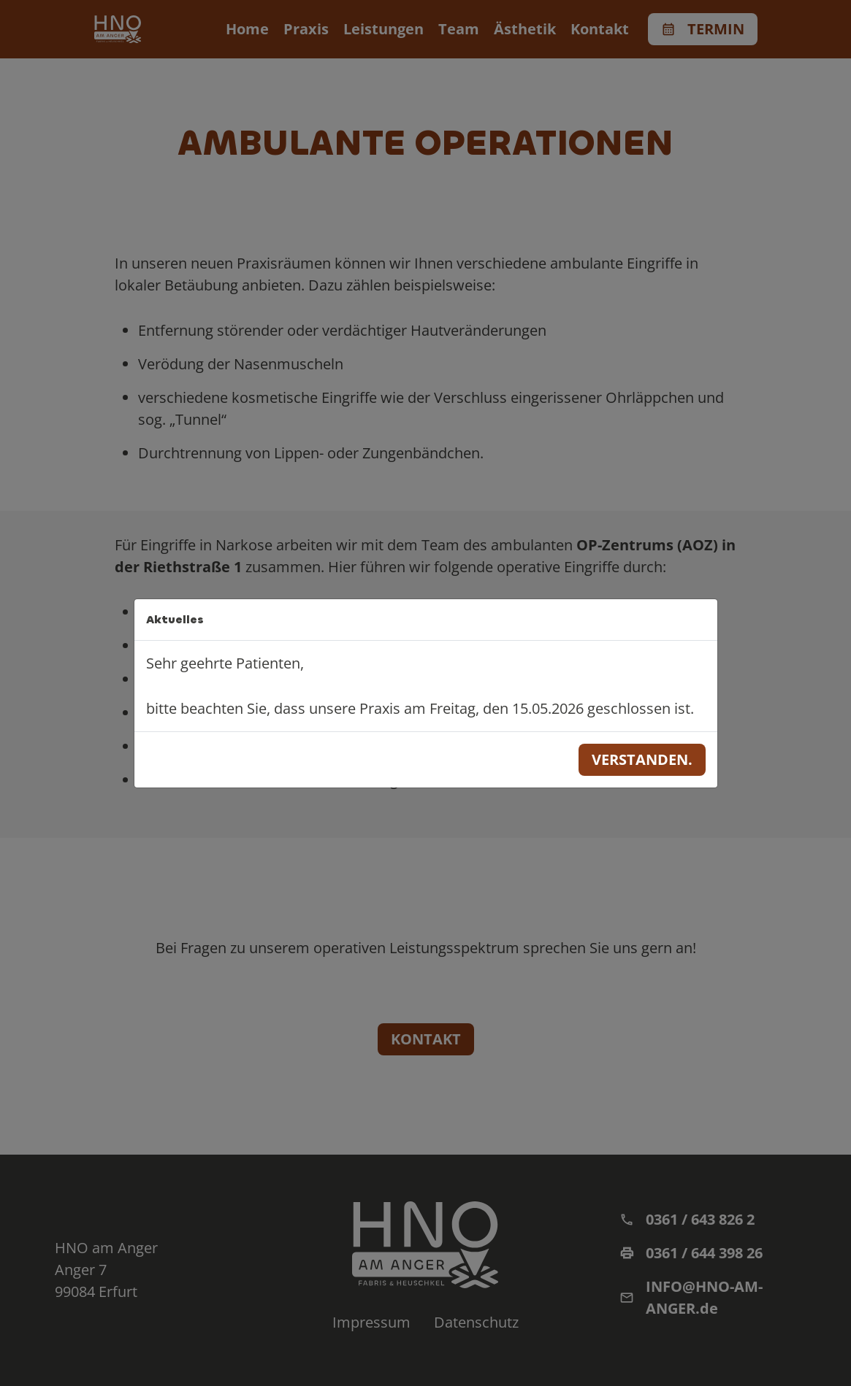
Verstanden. (642, 759)
